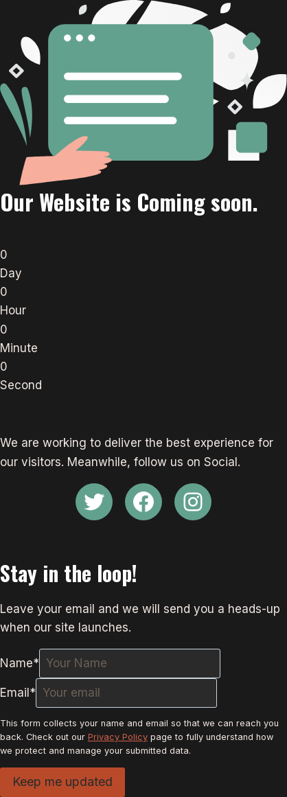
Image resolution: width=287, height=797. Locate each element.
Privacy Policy (118, 737)
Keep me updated (62, 781)
